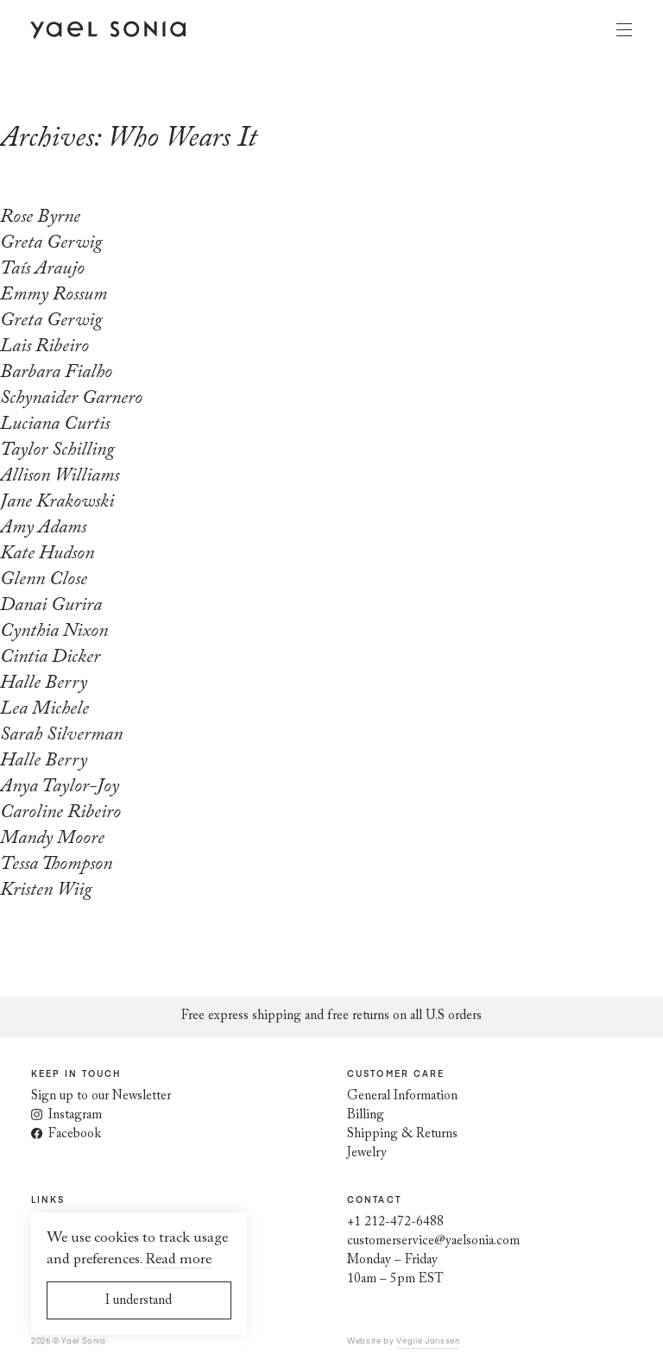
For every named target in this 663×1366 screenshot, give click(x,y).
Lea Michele (44, 709)
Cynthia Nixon (54, 631)
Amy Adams (43, 528)
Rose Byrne (40, 217)
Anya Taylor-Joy (59, 786)
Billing (365, 1115)
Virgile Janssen (427, 1340)
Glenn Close (43, 579)
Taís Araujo (42, 269)
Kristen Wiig (46, 890)
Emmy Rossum (53, 295)
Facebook (66, 1134)
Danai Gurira (51, 605)
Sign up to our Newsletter (101, 1096)
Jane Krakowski (57, 502)
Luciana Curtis (55, 424)
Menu (624, 29)
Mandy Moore (52, 838)
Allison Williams (59, 476)
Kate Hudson (47, 554)
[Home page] (108, 29)
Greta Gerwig (51, 243)
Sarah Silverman (61, 735)
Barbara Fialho (56, 372)
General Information (402, 1096)
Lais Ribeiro (44, 346)
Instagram (66, 1115)
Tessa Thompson (56, 864)
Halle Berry (43, 683)
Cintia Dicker (50, 657)
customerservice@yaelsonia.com (433, 1241)
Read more (178, 1260)
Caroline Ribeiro (60, 812)
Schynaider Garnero (71, 398)
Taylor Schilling (57, 450)
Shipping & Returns (402, 1134)
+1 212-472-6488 (395, 1222)
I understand (138, 1300)
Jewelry (367, 1153)
